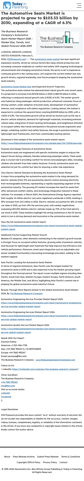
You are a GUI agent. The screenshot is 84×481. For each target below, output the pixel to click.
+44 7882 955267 (9, 382)
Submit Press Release (48, 456)
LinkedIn (5, 393)
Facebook (6, 396)
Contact (63, 462)
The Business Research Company (26, 293)
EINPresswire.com (16, 59)
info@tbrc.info (8, 385)
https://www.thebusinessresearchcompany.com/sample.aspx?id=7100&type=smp (41, 143)
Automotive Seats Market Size (16, 86)
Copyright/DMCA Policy (28, 462)
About (7, 456)
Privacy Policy (50, 462)
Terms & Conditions (70, 456)
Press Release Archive (24, 456)
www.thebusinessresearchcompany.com (55, 360)
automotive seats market (47, 59)
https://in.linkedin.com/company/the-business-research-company (45, 369)
